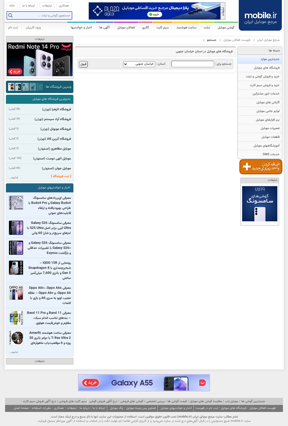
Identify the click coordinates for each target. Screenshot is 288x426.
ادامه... (13, 177)
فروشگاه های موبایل (267, 68)
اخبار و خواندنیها (81, 27)
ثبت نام (13, 27)
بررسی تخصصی (155, 401)
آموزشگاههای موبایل (267, 145)
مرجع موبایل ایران (268, 40)
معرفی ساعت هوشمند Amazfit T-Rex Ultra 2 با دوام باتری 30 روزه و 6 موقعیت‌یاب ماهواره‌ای (50, 338)
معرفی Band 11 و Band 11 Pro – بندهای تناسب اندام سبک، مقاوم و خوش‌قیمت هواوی (49, 318)
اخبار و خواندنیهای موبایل (54, 187)
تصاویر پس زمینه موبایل (141, 408)
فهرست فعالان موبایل (236, 40)
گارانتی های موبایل (268, 102)
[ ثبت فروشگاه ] (61, 176)
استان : (144, 64)
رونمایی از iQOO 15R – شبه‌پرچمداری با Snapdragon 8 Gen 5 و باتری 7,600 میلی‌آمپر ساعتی (49, 270)
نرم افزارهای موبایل (268, 120)
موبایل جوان (63, 168)
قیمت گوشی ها (177, 401)
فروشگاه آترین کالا (59, 138)
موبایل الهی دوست (58, 158)
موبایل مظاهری (61, 148)
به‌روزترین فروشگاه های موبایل (51, 99)
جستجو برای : (201, 64)
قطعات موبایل (271, 137)
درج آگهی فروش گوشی (103, 401)
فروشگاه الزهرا (61, 109)
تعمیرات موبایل (270, 128)
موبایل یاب (231, 401)
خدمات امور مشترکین (266, 93)
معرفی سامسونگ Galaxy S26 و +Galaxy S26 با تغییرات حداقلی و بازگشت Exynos (49, 248)
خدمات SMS (271, 154)
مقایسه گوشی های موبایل (206, 401)
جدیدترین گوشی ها (253, 401)
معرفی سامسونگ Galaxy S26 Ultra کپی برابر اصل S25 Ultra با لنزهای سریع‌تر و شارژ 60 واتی (49, 228)
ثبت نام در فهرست (206, 408)
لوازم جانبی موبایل (268, 111)
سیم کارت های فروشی (73, 401)
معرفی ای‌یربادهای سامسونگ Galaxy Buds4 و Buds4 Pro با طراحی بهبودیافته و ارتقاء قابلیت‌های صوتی (49, 205)
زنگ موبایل (116, 408)
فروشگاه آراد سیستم (57, 119)
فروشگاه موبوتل (60, 129)
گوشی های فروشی (131, 401)
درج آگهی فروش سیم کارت (39, 401)
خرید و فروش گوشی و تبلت (263, 76)
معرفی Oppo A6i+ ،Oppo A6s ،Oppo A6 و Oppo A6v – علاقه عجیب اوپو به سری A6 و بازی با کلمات (49, 295)
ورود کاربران (33, 27)
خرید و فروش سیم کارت (265, 85)
